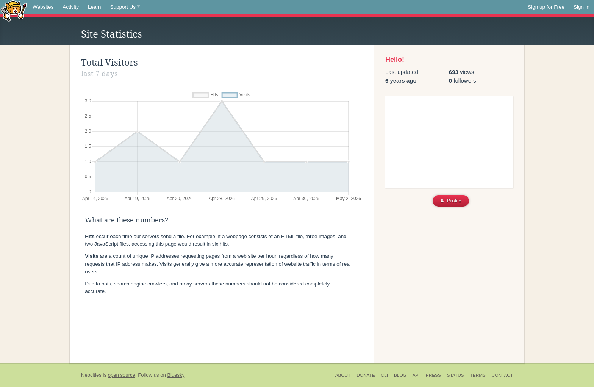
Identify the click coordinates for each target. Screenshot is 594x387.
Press (433, 375)
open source (121, 375)
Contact (502, 375)
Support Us (125, 7)
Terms (478, 375)
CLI (384, 375)
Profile (451, 201)
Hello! (394, 59)
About (343, 375)
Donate (365, 375)
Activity (71, 7)
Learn (94, 7)
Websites (43, 7)
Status (455, 375)
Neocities (91, 375)
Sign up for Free (546, 7)
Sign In (581, 7)
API (416, 375)
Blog (400, 375)
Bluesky (175, 375)
